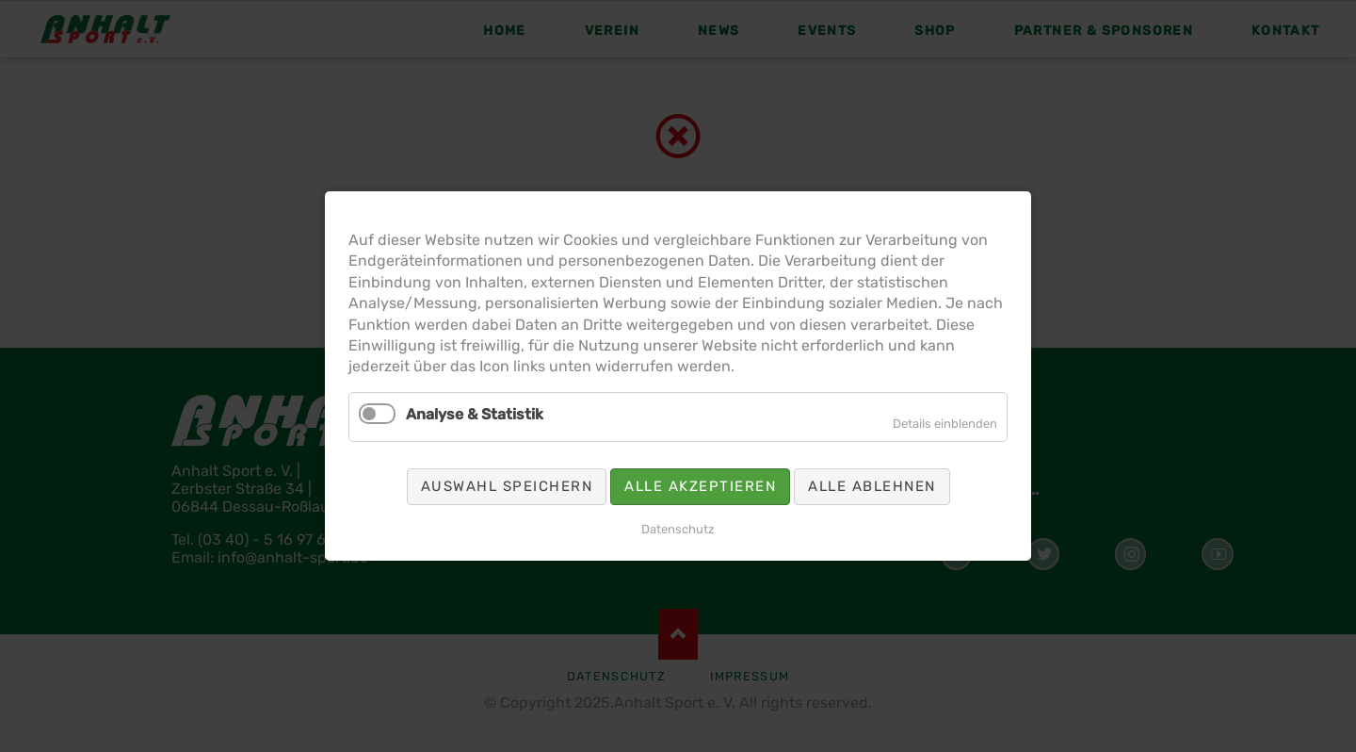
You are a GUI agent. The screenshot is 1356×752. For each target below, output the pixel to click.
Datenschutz (678, 529)
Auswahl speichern (507, 486)
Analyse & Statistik (474, 414)
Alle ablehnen (872, 486)
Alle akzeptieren (700, 486)
